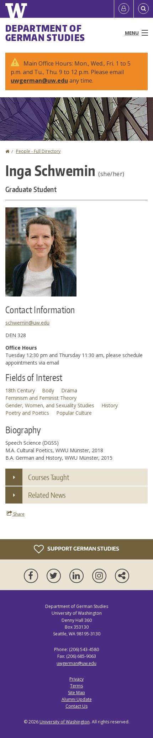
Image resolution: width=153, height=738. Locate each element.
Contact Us (76, 706)
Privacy (76, 679)
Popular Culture (74, 412)
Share (16, 514)
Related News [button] (46, 495)
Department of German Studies (45, 33)
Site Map (76, 693)
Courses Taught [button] (48, 477)
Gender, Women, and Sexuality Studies (49, 405)
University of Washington (64, 722)
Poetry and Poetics (27, 412)
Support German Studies (76, 549)
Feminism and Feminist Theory (40, 397)
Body (48, 390)
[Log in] (123, 9)
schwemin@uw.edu (27, 322)
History (109, 405)
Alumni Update (77, 699)
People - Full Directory (38, 151)
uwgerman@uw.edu (39, 80)
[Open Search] (143, 9)
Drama (69, 390)
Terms (76, 686)
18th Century (20, 390)
